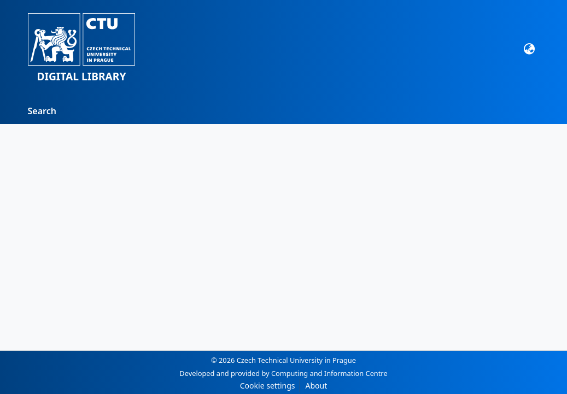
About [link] (316, 385)
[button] (82, 49)
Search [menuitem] (42, 111)
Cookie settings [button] (267, 385)
